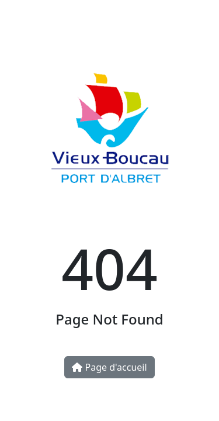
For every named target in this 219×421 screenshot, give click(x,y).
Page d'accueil (109, 367)
